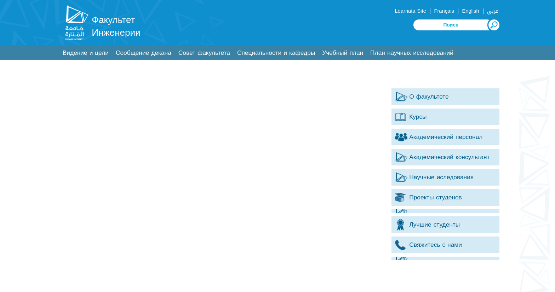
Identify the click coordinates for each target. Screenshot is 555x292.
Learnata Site (410, 11)
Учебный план (342, 53)
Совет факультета (204, 53)
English (470, 11)
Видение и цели (86, 53)
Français (444, 11)
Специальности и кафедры (276, 53)
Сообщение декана (143, 53)
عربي (492, 11)
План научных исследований (411, 53)
